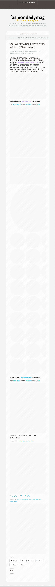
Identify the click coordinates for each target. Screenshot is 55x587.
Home (11, 38)
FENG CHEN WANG (26, 101)
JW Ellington (28, 104)
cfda (39, 104)
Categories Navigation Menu (27, 33)
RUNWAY (12, 53)
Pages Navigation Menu (27, 2)
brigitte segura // (17, 104)
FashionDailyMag (25, 496)
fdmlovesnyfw (21, 441)
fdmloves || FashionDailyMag (24, 499)
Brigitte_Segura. (15, 496)
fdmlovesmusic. (13, 501)
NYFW (39, 51)
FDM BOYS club (32, 51)
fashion (15, 38)
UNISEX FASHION (20, 53)
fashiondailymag (30, 441)
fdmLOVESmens (36, 499)
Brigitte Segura (18, 51)
